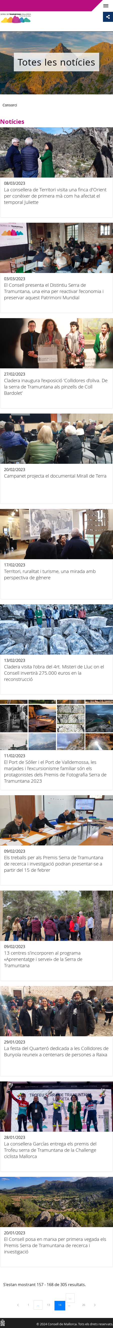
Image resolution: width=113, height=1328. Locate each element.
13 (50, 1305)
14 (61, 1305)
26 (85, 1305)
